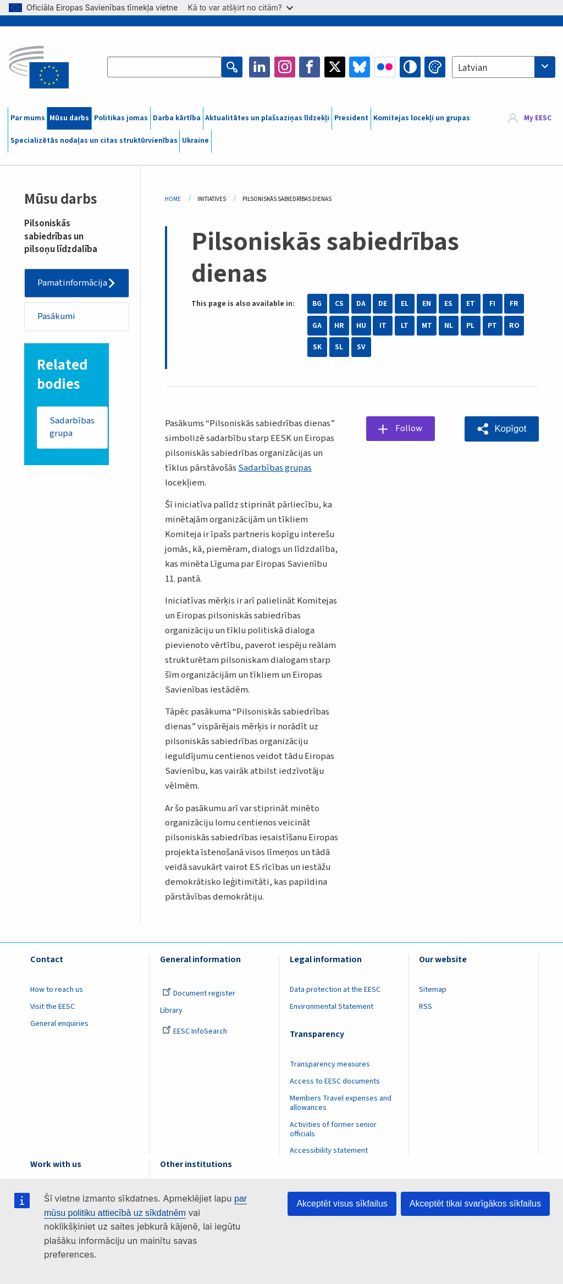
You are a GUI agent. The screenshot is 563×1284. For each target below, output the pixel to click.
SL (339, 347)
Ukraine (195, 140)
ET (470, 303)
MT (427, 325)
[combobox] (503, 67)
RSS (425, 1006)
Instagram (284, 67)
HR (339, 325)
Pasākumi (56, 316)
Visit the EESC (52, 1006)
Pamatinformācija (72, 282)
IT (383, 325)
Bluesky (359, 67)
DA (361, 303)
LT (405, 325)
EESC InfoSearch (194, 1031)
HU (361, 325)
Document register (198, 993)
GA (317, 325)
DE (382, 303)
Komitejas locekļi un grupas (421, 118)
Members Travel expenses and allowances (340, 1103)
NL (448, 325)
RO (514, 325)
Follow (408, 428)
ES (448, 303)
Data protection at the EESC (335, 989)
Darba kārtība (177, 118)
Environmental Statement (331, 1006)
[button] (502, 429)
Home (173, 199)
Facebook (309, 67)
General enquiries (59, 1023)
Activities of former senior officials (333, 1129)
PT (492, 325)
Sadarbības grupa (72, 427)
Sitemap (432, 989)
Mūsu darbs (69, 118)
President (351, 118)
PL (470, 325)
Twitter (334, 67)
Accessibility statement (329, 1150)
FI (492, 303)
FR (514, 303)
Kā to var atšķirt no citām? (240, 7)
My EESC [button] (537, 118)
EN (426, 303)
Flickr (384, 67)
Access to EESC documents (335, 1081)
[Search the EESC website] (164, 67)
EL (405, 303)
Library (171, 1010)
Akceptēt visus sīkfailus (341, 1203)
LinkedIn (259, 67)
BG (317, 303)
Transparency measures (330, 1064)
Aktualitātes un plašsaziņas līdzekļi (267, 118)
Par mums (27, 118)
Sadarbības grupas (275, 467)
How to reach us (56, 989)
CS (339, 303)
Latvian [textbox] (472, 68)
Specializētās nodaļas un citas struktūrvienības (94, 140)
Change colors (434, 67)
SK (317, 347)
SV (361, 347)
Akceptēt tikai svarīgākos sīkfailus (475, 1203)
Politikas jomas (121, 118)
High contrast (410, 67)
